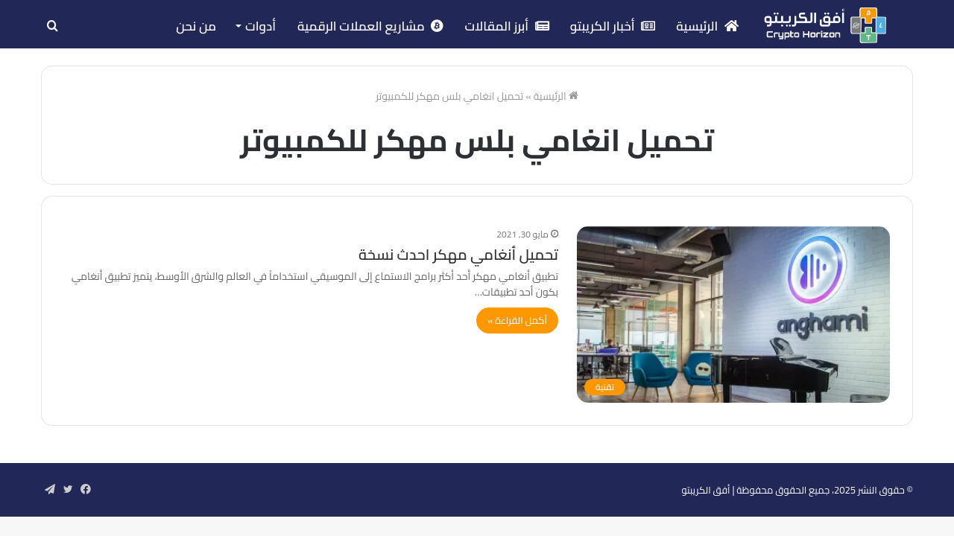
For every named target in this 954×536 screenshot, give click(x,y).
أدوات (260, 26)
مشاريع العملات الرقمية (370, 26)
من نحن (196, 26)
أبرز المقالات (506, 26)
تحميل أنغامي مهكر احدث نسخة (458, 254)
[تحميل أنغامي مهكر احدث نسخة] (733, 314)
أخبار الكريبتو (613, 26)
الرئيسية (707, 26)
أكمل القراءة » (517, 320)
